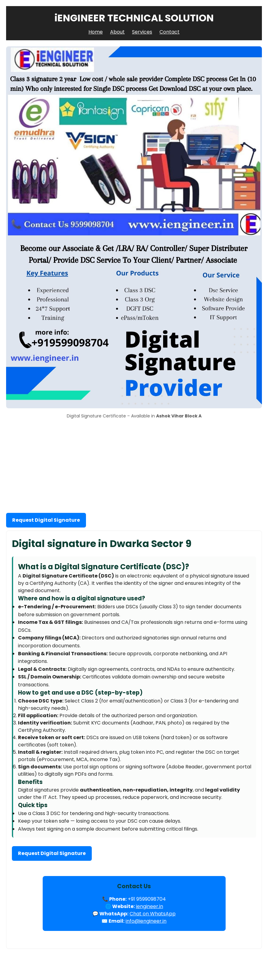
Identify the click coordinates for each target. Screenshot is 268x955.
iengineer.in (149, 906)
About (117, 31)
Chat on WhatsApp (153, 913)
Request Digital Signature (46, 520)
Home (95, 31)
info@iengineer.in (146, 921)
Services (142, 31)
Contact (169, 31)
